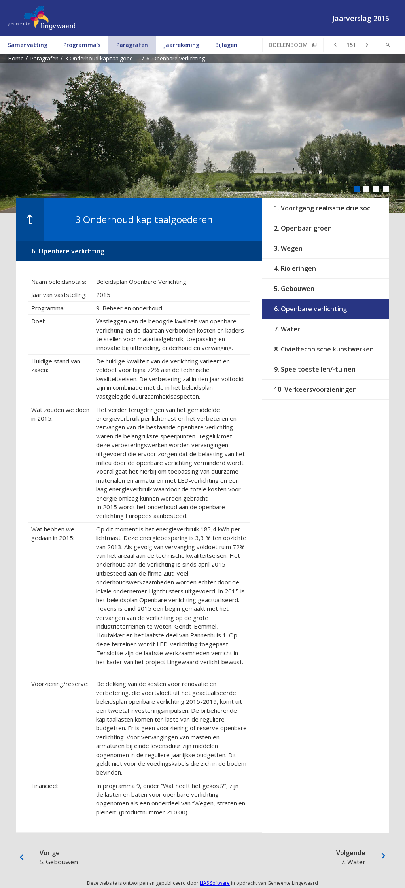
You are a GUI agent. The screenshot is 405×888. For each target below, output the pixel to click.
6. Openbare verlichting (310, 308)
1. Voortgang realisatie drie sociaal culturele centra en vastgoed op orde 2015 (331, 208)
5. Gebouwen (294, 288)
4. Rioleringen (295, 268)
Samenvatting (27, 45)
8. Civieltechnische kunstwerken (324, 349)
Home (16, 58)
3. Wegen (288, 248)
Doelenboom (288, 45)
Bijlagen (226, 45)
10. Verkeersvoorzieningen (315, 389)
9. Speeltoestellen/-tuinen (315, 369)
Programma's (81, 45)
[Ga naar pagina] (351, 45)
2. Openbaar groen (303, 228)
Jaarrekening (181, 45)
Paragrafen (132, 45)
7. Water (287, 329)
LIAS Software (215, 883)
